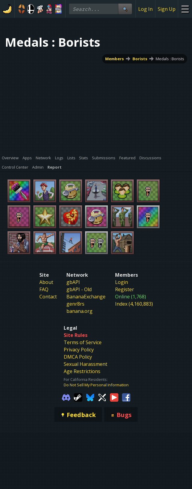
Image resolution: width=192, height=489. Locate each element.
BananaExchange (85, 296)
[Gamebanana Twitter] (102, 397)
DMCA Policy (78, 357)
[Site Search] (125, 9)
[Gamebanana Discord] (66, 397)
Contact (48, 296)
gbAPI (73, 282)
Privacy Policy (79, 349)
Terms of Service (83, 342)
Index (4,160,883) (134, 304)
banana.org (79, 311)
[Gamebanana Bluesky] (90, 397)
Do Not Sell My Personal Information (96, 385)
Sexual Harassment (85, 364)
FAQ (43, 289)
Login (121, 282)
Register (124, 289)
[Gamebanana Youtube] (114, 397)
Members (114, 58)
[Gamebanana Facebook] (126, 397)
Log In (145, 9)
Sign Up (166, 9)
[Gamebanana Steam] (78, 397)
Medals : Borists (170, 58)
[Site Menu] (185, 9)
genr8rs (75, 304)
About (46, 282)
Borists (140, 58)
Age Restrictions (82, 371)
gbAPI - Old (79, 289)
